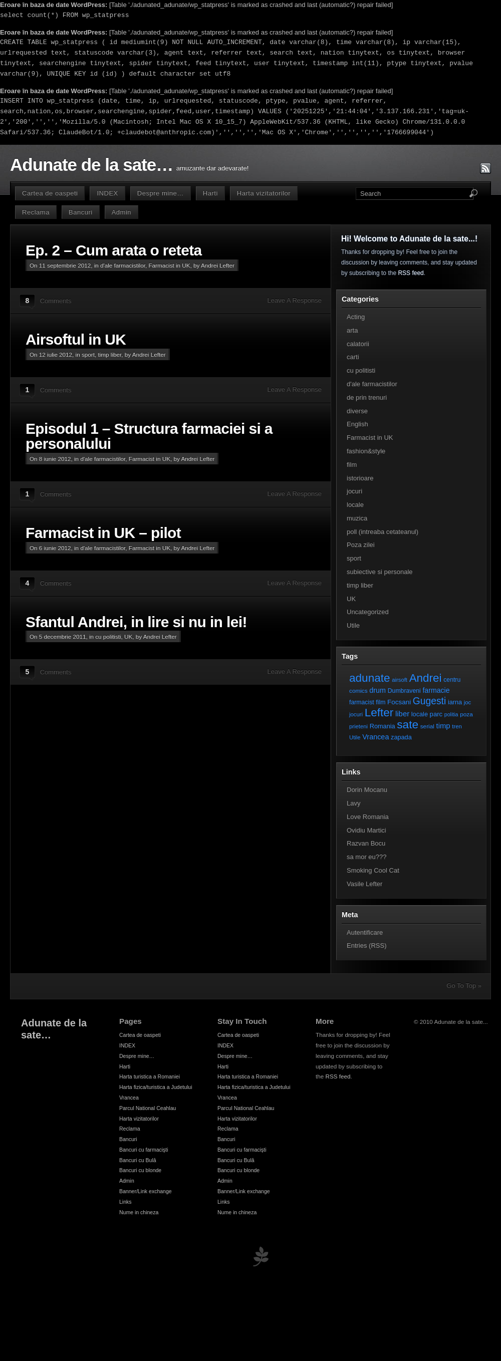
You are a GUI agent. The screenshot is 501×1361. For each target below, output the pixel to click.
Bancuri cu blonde (140, 1170)
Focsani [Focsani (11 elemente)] (399, 702)
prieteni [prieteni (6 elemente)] (358, 726)
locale (355, 504)
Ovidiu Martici (366, 830)
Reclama (36, 212)
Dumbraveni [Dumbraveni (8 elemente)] (404, 690)
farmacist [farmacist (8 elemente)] (361, 702)
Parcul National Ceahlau (147, 1108)
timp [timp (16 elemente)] (443, 726)
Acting (356, 317)
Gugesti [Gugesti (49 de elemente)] (429, 701)
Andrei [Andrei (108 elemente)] (425, 678)
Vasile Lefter (364, 884)
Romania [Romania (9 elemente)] (382, 726)
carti (353, 357)
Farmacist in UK (169, 265)
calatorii (358, 344)
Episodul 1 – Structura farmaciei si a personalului (149, 436)
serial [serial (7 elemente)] (427, 726)
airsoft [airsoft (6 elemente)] (399, 680)
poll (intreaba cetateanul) (382, 531)
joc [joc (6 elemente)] (467, 702)
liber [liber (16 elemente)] (402, 714)
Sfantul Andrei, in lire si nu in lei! (136, 622)
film (352, 464)
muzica (357, 518)
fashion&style (366, 451)
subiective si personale (380, 572)
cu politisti (108, 636)
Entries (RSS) (366, 945)
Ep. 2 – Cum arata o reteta (114, 250)
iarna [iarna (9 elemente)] (455, 702)
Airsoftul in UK (76, 339)
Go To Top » (463, 985)
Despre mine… (160, 193)
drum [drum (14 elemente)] (377, 690)
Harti (210, 193)
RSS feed (410, 273)
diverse (357, 411)
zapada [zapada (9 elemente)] (401, 737)
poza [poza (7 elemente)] (466, 714)
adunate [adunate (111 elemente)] (369, 678)
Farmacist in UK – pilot (103, 532)
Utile (353, 625)
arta (352, 330)
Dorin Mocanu (367, 789)
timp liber (109, 354)
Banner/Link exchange (145, 1191)
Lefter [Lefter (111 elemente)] (379, 712)
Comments (56, 301)
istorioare (360, 478)
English (357, 424)
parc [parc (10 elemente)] (436, 714)
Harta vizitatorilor (264, 193)
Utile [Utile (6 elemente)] (355, 737)
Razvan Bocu (366, 843)
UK (128, 636)
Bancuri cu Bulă (137, 1160)
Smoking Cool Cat (373, 870)
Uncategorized (368, 612)
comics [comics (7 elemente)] (358, 690)
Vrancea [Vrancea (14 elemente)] (375, 737)
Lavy (353, 803)
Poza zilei (361, 545)
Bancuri (81, 212)
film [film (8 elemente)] (380, 702)
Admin (121, 212)
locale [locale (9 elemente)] (419, 714)
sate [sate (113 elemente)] (407, 724)
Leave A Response (295, 300)
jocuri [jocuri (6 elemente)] (356, 714)
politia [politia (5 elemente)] (451, 714)
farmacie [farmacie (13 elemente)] (435, 690)
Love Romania (368, 817)
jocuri (354, 491)
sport (88, 354)
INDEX (107, 193)
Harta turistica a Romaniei (149, 1076)
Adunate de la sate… (91, 165)
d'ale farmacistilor (122, 265)
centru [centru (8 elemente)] (451, 679)
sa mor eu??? (367, 857)
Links (125, 1202)
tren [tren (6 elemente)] (457, 726)
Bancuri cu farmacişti (143, 1150)
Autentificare (365, 932)
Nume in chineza (138, 1212)
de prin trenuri (367, 397)
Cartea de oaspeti (50, 193)
